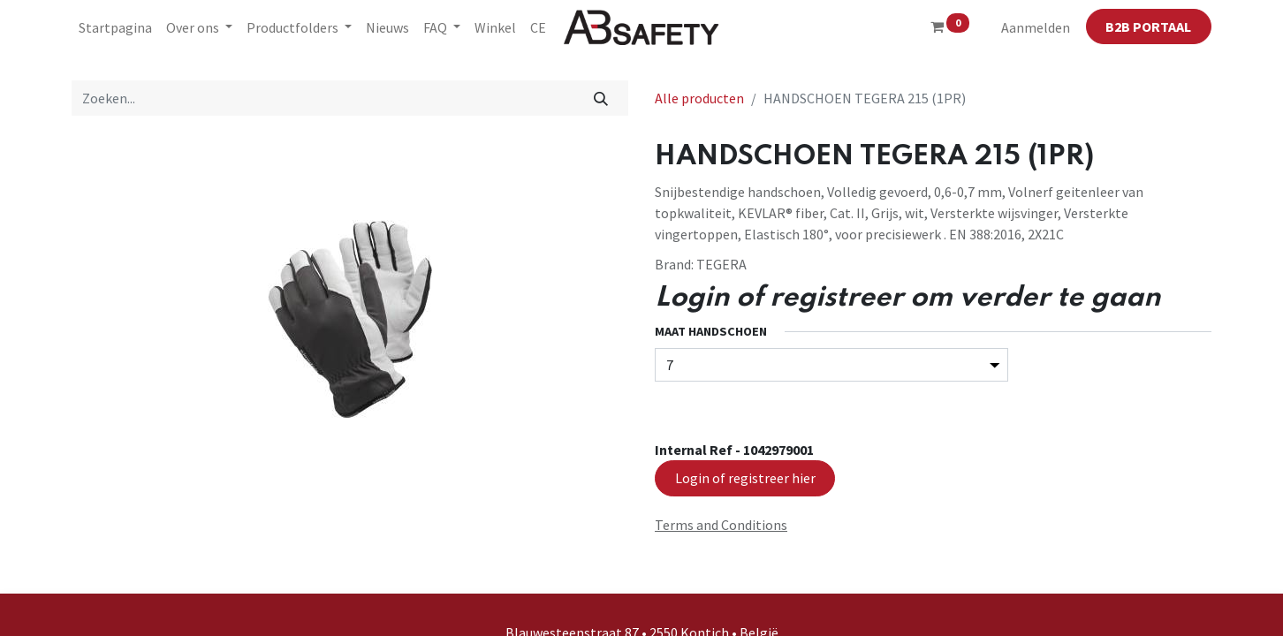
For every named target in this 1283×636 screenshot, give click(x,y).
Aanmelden (1035, 27)
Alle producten (699, 98)
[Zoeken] (601, 98)
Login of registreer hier (745, 478)
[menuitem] (115, 27)
